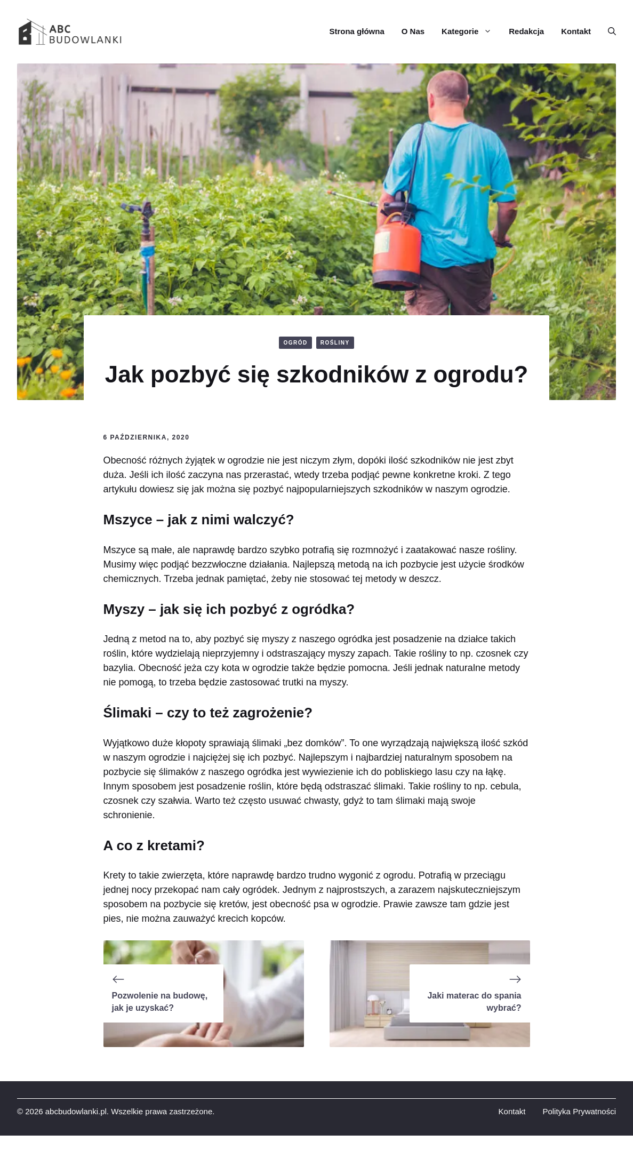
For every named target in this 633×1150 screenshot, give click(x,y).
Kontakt (576, 31)
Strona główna (356, 31)
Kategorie (471, 31)
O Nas (413, 31)
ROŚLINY (335, 343)
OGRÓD (295, 343)
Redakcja (526, 31)
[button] (607, 31)
